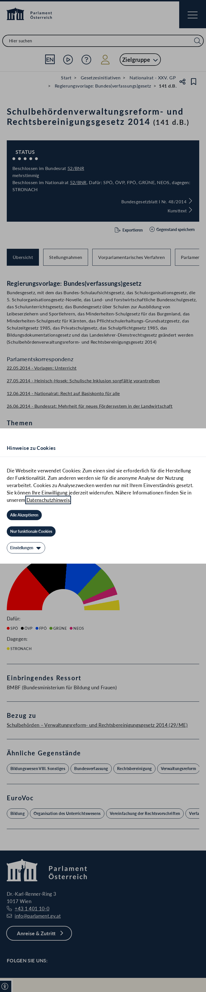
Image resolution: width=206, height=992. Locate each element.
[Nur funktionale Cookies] (31, 531)
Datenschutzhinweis (48, 500)
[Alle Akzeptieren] (24, 515)
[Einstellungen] (26, 547)
